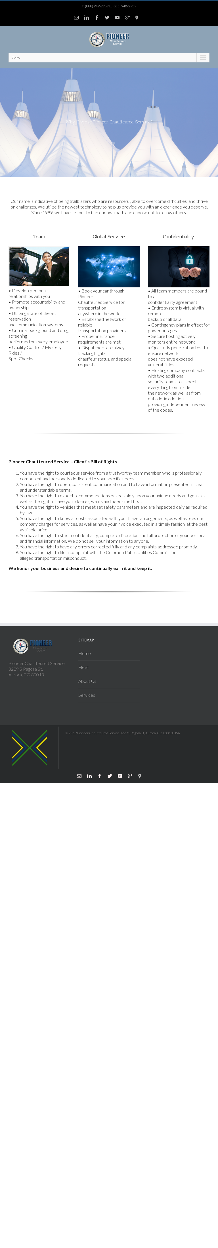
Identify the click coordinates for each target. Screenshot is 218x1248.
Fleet (83, 667)
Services (86, 695)
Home (84, 653)
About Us (87, 681)
